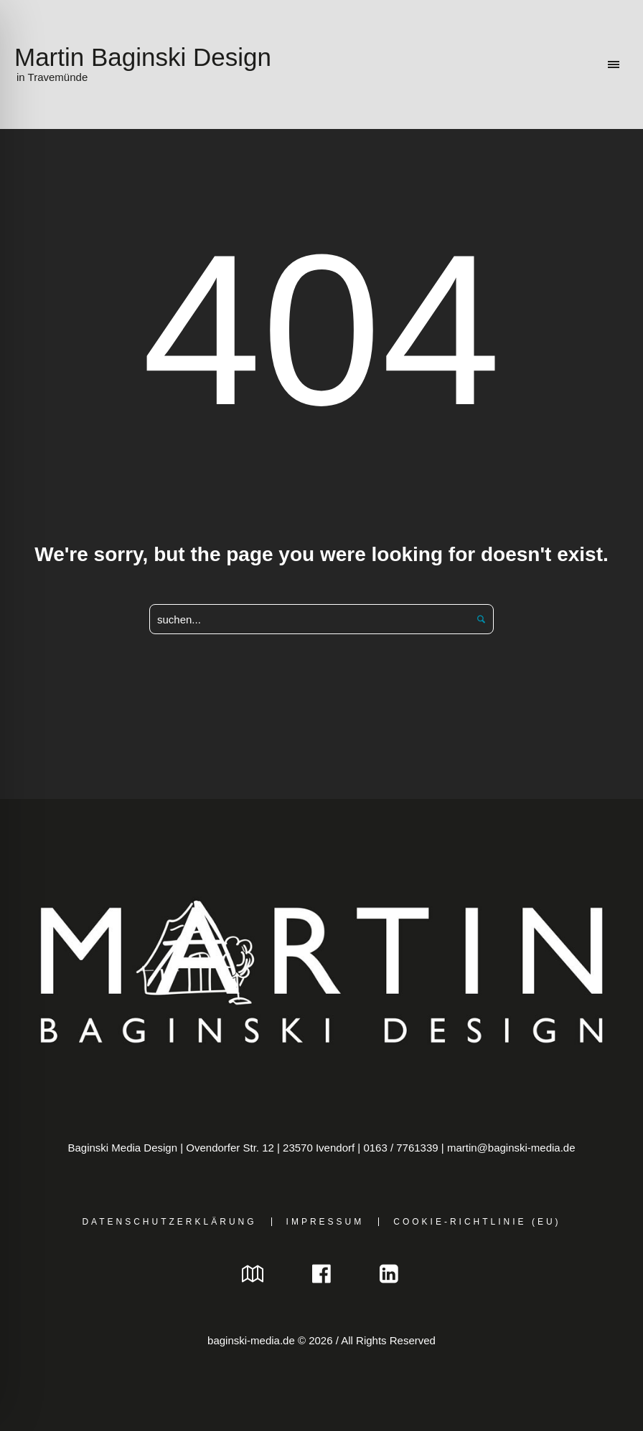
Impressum (325, 1221)
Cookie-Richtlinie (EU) (476, 1221)
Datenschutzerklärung (169, 1221)
